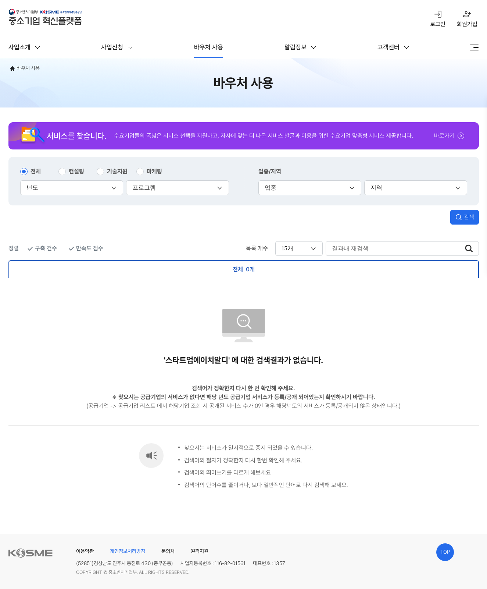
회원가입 (467, 24)
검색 (469, 217)
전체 (36, 171)
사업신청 (112, 47)
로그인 (437, 24)
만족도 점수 (89, 248)
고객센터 (388, 47)
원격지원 (199, 551)
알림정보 (295, 47)
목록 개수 (257, 248)
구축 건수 (46, 248)
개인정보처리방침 (127, 551)
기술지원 (117, 171)
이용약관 (85, 551)
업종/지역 (269, 171)
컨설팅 (76, 171)
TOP (445, 552)
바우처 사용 (208, 47)
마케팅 (154, 171)
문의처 (168, 551)
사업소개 (19, 47)
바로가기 (444, 135)
